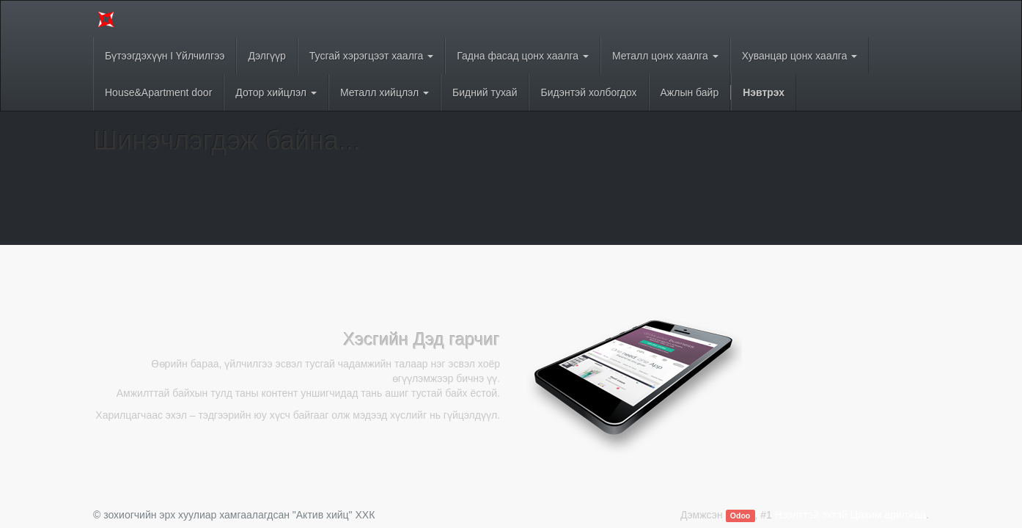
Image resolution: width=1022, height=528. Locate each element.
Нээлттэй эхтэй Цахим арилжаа (850, 515)
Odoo (740, 515)
